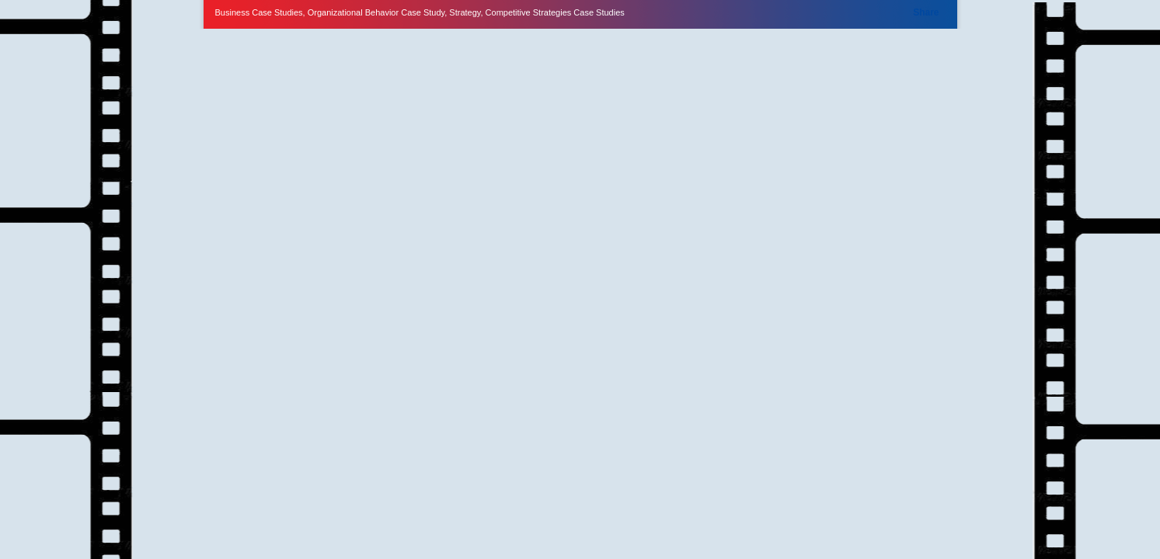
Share (926, 12)
